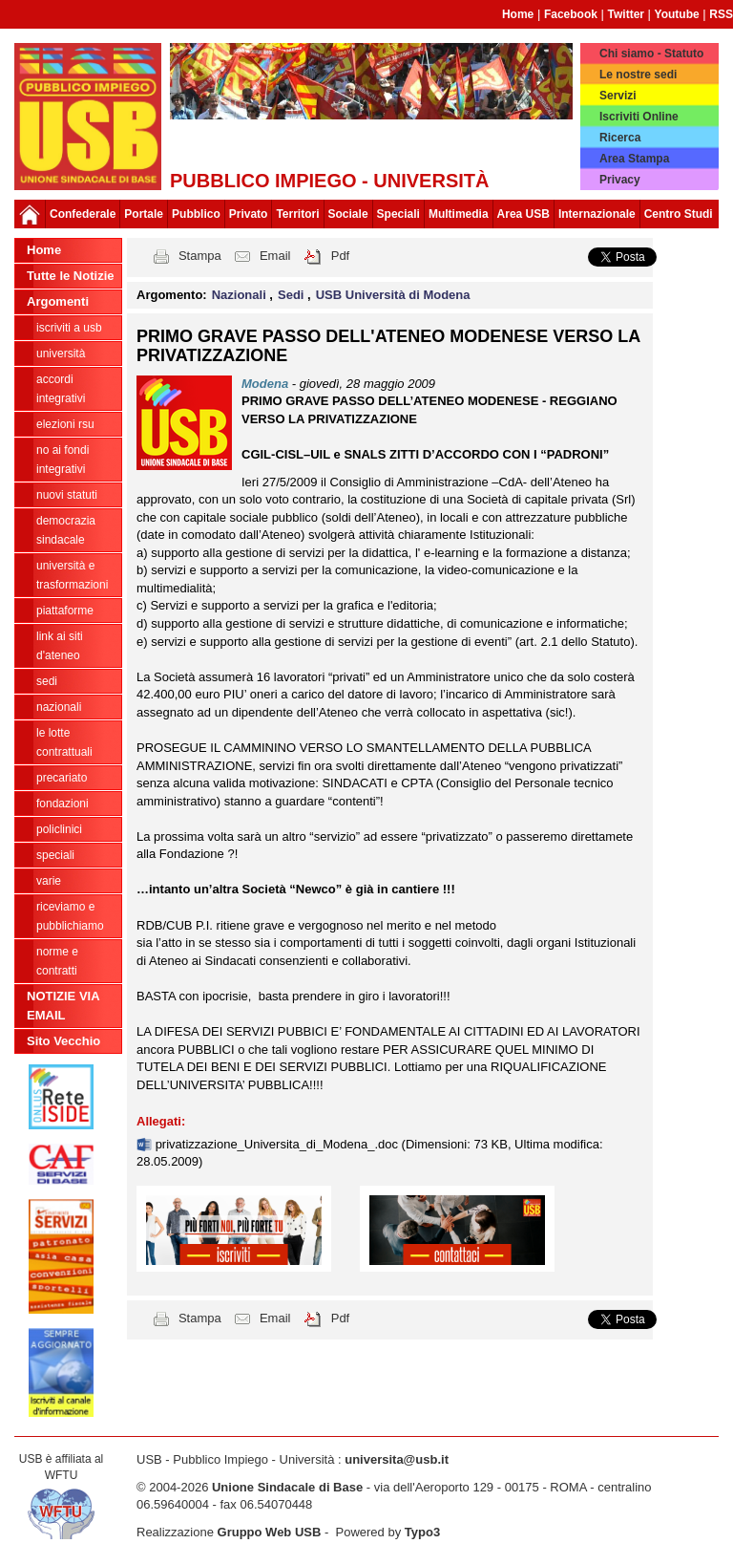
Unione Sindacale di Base (287, 1487)
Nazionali (58, 707)
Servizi (618, 95)
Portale (143, 214)
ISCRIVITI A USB (69, 327)
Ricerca (619, 137)
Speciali (55, 855)
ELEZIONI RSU (65, 424)
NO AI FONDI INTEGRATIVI (62, 459)
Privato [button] (248, 214)
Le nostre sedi (638, 74)
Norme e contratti (57, 961)
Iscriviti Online (639, 116)
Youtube (677, 14)
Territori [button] (297, 214)
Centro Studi (678, 214)
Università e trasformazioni (72, 575)
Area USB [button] (523, 214)
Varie (48, 881)
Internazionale (597, 214)
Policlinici (59, 829)
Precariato (61, 777)
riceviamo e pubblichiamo (70, 916)
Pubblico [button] (196, 214)
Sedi (46, 681)
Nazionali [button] (241, 295)
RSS (721, 14)
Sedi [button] (292, 295)
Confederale (82, 214)
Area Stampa (634, 158)
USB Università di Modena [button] (393, 295)
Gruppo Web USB (270, 1532)
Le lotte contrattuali (64, 742)
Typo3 (422, 1532)
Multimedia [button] (459, 214)
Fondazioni (62, 803)
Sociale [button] (348, 214)
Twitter (626, 14)
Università (60, 353)
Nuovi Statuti (66, 495)
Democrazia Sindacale (65, 530)
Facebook (570, 14)
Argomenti (58, 301)
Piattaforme (65, 610)
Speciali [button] (398, 214)
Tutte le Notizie (70, 275)
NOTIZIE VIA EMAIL (63, 1005)
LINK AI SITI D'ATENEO (59, 646)
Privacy (619, 179)
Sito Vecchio (63, 1041)
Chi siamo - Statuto (651, 53)
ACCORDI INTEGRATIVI (60, 389)
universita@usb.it (397, 1459)
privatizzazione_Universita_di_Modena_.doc (279, 1144)
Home (518, 14)
